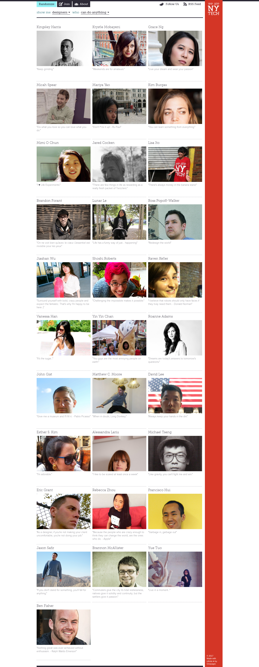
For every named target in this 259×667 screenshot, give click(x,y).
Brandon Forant (49, 201)
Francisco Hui (159, 490)
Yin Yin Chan (102, 316)
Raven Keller (158, 258)
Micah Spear (47, 85)
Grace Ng (155, 27)
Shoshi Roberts (104, 258)
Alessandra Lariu (105, 432)
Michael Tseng (160, 432)
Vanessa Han (47, 316)
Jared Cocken (103, 143)
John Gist (44, 374)
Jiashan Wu (46, 258)
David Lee (156, 374)
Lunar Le (99, 201)
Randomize (46, 4)
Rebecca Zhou (103, 490)
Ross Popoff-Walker (163, 201)
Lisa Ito (154, 143)
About (84, 4)
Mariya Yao (101, 85)
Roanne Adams (160, 316)
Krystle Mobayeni (106, 27)
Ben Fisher (45, 606)
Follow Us (172, 4)
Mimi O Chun (48, 143)
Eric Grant (45, 490)
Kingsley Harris (49, 27)
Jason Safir (45, 548)
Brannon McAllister (107, 548)
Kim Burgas (157, 85)
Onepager (211, 664)
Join (67, 4)
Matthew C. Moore (107, 374)
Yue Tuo (155, 548)
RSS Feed (194, 4)
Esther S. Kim (47, 432)
